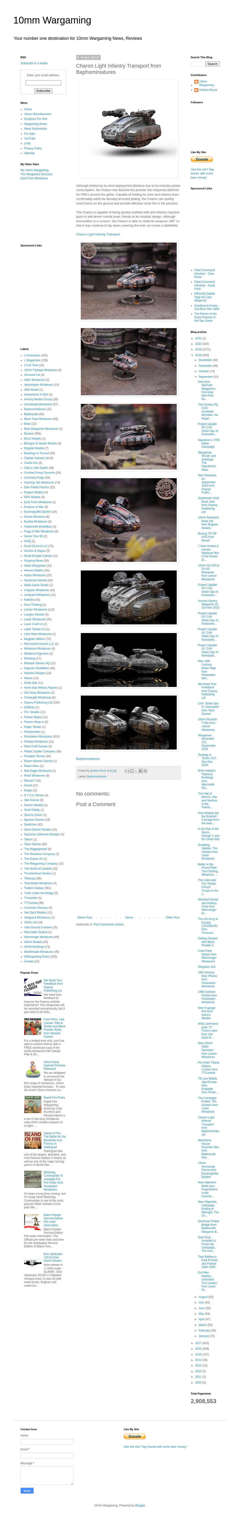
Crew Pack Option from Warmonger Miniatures (207, 956)
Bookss (29, 433)
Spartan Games (34, 819)
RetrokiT (29, 780)
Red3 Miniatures (34, 775)
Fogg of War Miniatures (39, 531)
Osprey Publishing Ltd (38, 702)
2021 (198, 338)
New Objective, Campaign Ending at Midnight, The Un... (208, 1208)
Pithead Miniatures (36, 741)
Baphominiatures (88, 759)
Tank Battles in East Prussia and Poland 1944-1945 (207, 1262)
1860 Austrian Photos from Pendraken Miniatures (207, 997)
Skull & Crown (33, 815)
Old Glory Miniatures (37, 692)
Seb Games (31, 800)
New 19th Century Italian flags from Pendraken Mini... (207, 669)
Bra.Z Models (32, 438)
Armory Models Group (38, 399)
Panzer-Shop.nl (34, 722)
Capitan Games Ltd (36, 458)
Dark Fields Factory (36, 487)
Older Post (173, 917)
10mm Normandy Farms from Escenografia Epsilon (208, 1170)
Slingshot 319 (206, 967)
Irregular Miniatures (36, 590)
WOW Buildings (34, 946)
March (203, 1325)
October (204, 371)
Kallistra (29, 599)
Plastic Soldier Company (40, 751)
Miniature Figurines (36, 653)
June (202, 1308)
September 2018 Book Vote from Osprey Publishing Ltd (208, 505)
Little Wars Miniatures (38, 634)
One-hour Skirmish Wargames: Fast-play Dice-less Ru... (207, 390)
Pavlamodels (32, 731)
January (204, 1336)
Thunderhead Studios (38, 873)
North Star (30, 683)
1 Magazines (32, 360)
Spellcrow (30, 824)
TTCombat (31, 903)
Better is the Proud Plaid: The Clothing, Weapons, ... (208, 869)
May (202, 1313)
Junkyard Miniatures (37, 595)
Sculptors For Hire (35, 119)
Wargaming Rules (35, 124)
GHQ (27, 541)
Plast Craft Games (36, 746)
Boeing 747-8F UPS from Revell (207, 537)
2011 (198, 1376)
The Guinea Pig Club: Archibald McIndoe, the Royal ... (208, 411)
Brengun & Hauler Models (40, 443)
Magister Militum (34, 639)
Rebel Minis (31, 766)
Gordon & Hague (35, 550)
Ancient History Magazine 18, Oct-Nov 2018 (208, 604)
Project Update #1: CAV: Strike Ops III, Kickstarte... (208, 650)
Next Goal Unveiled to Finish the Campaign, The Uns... (207, 1244)
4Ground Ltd (32, 375)
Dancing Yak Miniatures (39, 482)
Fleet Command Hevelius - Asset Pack (204, 285)
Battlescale (31, 414)
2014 (198, 1360)
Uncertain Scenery (36, 907)
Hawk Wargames (35, 565)
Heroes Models (34, 570)
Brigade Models (34, 448)
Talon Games (32, 844)
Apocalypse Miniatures (38, 384)
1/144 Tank (31, 365)
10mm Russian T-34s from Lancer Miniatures (207, 724)
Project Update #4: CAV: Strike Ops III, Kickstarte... (208, 590)
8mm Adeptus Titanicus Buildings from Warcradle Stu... (206, 779)
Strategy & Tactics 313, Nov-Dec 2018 (207, 760)
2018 (198, 355)
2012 (198, 1371)
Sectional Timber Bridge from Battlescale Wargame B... (208, 1226)
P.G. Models (32, 712)
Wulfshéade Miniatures (38, 951)
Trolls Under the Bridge (39, 893)
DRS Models (32, 497)
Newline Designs (35, 673)
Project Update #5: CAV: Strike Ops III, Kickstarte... (208, 429)
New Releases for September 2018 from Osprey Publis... (207, 484)
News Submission (35, 128)
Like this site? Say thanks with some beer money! (202, 173)
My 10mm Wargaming (35, 170)
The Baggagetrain (35, 849)
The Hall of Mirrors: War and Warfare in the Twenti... (207, 800)
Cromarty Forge (34, 477)
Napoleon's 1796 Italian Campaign (208, 443)
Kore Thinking (33, 604)
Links (27, 143)
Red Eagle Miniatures (38, 771)
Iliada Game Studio (36, 585)
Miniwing (29, 658)
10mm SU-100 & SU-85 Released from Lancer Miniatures (208, 572)
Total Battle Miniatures (38, 883)
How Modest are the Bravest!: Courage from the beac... (208, 818)
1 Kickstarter (32, 355)
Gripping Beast (33, 560)
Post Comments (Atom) (109, 924)
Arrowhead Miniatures (38, 404)
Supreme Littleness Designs (42, 834)
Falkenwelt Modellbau (38, 526)
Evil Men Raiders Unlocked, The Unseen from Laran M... (207, 1281)
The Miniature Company (39, 854)
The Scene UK (33, 858)
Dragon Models (34, 492)
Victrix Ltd (30, 922)
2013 (198, 1365)
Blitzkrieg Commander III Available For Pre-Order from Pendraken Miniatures (53, 1181)
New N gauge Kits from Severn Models (206, 1013)
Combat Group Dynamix (39, 472)
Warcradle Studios (36, 932)
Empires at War (34, 507)
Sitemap (29, 153)
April (202, 1319)
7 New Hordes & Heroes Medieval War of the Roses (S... (208, 553)
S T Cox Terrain (34, 795)
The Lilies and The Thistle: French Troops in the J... (208, 887)
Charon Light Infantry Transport (98, 234)
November (206, 365)
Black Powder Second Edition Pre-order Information (53, 1220)
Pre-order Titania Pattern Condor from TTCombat (208, 1068)
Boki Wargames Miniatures (41, 428)
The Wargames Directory (37, 174)
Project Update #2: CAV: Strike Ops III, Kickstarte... (208, 634)
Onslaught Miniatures (37, 697)
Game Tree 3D (33, 536)
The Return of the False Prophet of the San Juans (205, 317)
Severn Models (33, 805)
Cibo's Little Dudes (36, 468)
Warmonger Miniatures (38, 937)
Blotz (27, 423)
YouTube (29, 138)
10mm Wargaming (52, 20)
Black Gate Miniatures (38, 419)
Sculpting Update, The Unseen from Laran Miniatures (208, 851)
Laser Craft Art (33, 624)
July (202, 1302)
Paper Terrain (32, 727)
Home (129, 917)
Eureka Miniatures (35, 521)
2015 (198, 1354)
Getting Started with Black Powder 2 (207, 942)
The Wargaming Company (41, 863)
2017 (198, 1343)
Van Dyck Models (35, 912)
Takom (28, 839)
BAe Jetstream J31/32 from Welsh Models (53, 1257)
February (205, 1330)
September (206, 376)
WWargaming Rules (37, 956)
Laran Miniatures (35, 619)
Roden (28, 790)
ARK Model (31, 389)
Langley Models (34, 614)
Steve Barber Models (37, 829)
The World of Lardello (38, 868)
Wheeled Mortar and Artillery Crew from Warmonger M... (208, 906)
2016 (198, 1348)
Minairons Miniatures (37, 648)
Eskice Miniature (34, 516)
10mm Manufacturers (37, 114)
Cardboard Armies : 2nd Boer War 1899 (206, 307)
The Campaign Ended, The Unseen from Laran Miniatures (208, 1105)
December (206, 360)
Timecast (30, 878)
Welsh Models (33, 942)
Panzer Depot (33, 717)
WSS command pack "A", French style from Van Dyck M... (208, 1030)
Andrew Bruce (208, 90)
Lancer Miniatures (35, 609)
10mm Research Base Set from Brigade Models (208, 522)
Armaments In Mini (36, 394)
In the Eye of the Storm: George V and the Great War (208, 834)
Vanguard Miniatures (37, 917)
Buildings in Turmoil (36, 453)
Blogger (140, 1505)
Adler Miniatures (34, 380)
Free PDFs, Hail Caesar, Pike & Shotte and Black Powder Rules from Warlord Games (54, 1028)
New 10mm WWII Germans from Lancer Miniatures (207, 1050)
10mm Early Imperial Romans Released (54, 1065)
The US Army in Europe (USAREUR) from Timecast (208, 926)
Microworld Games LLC (39, 643)
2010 (198, 1382)
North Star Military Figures (41, 687)
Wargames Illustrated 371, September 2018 (207, 742)
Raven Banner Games (38, 761)
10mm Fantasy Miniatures (40, 370)
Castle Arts (31, 463)
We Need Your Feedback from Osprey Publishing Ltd (207, 691)
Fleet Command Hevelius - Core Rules (204, 273)
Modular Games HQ (37, 663)
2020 (198, 344)
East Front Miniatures (34, 178)
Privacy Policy (33, 148)
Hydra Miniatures (35, 575)
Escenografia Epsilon (37, 511)
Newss (28, 678)
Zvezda (29, 961)
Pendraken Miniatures (38, 736)
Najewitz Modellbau (36, 668)
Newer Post (84, 917)
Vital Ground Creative (38, 927)
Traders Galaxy (34, 888)
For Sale (29, 133)
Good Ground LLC (36, 546)
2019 (198, 349)
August (203, 1297)
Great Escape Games (38, 556)
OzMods (29, 707)
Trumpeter (30, 898)
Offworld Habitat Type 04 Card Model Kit (204, 297)
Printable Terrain (34, 756)
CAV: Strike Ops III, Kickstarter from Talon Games (208, 708)
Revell (28, 785)
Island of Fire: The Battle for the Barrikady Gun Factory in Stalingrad (55, 1140)
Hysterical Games (35, 580)
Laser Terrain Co (35, 629)
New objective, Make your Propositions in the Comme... (207, 1189)
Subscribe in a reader (34, 63)
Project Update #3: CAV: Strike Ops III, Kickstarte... (208, 618)
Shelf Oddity (32, 810)
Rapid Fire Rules (54, 1097)
